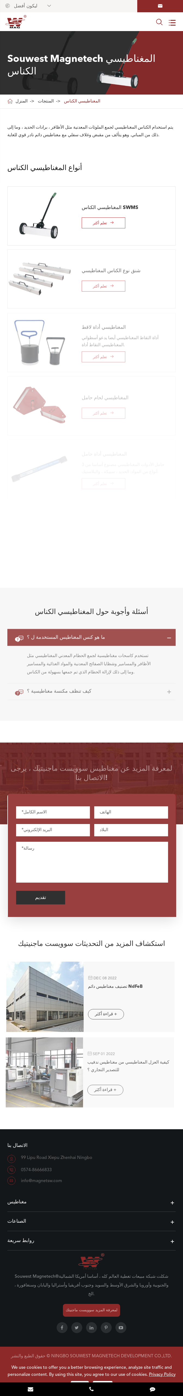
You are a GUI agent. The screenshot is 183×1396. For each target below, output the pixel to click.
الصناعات (16, 1221)
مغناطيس (17, 1202)
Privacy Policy (162, 1375)
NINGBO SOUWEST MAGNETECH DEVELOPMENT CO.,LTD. (111, 1356)
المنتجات (46, 101)
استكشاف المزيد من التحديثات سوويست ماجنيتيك (91, 948)
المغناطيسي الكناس (82, 101)
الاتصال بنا (17, 1145)
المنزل (22, 101)
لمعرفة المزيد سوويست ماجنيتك (91, 1310)
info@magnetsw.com (41, 1181)
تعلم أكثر (103, 222)
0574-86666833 (36, 1170)
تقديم (45, 897)
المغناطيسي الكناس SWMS (110, 207)
